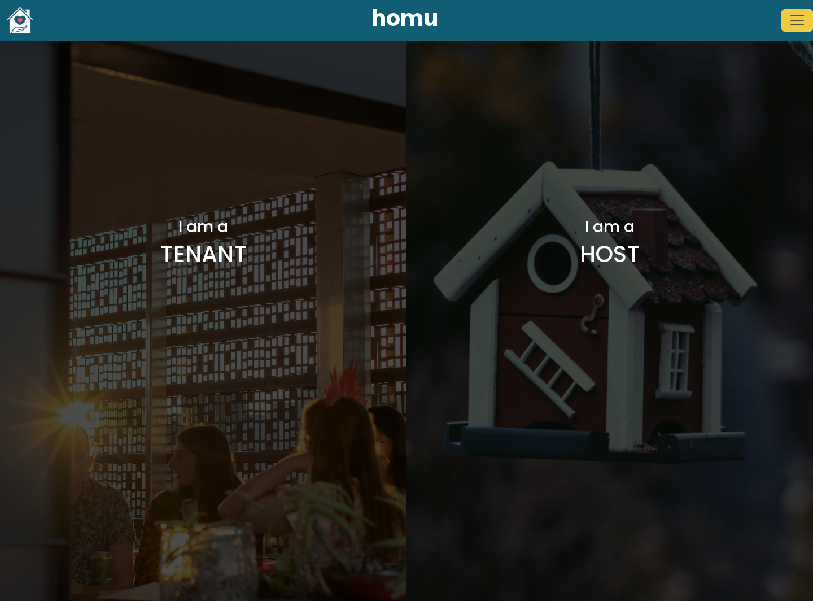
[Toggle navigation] (797, 20)
